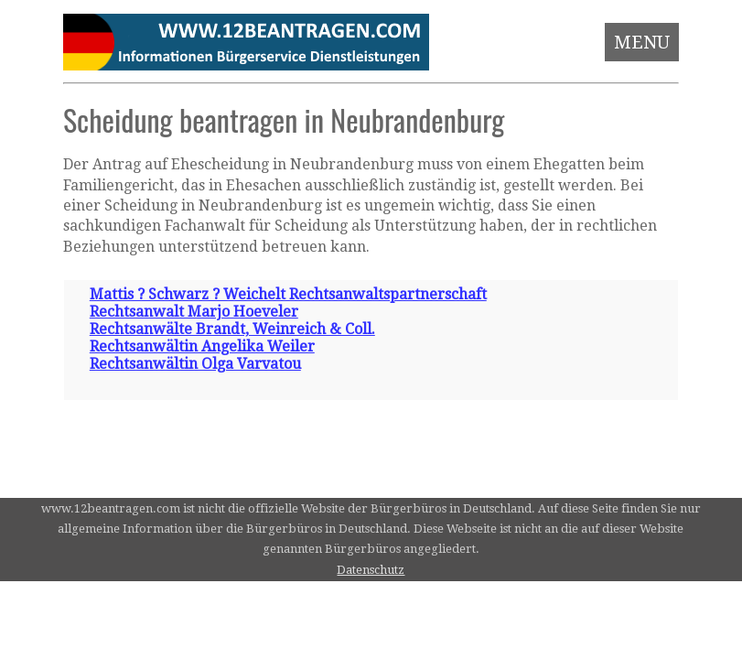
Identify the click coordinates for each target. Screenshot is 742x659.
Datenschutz (370, 570)
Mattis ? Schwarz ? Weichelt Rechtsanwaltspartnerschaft (288, 294)
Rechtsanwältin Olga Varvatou (195, 364)
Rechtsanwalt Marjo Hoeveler (194, 311)
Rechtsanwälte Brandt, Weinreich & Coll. (232, 329)
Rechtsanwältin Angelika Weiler (202, 346)
